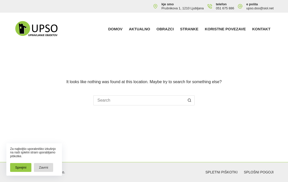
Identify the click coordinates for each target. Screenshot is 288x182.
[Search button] (189, 100)
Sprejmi (20, 167)
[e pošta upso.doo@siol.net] (240, 6)
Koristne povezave (225, 29)
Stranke (189, 29)
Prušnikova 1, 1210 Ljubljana (182, 8)
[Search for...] (138, 100)
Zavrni (43, 167)
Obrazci (165, 29)
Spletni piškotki (221, 172)
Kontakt (261, 29)
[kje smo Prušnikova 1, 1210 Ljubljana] (155, 6)
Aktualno (139, 29)
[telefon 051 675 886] (210, 6)
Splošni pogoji (259, 172)
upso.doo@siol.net (260, 8)
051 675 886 (225, 8)
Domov (115, 29)
